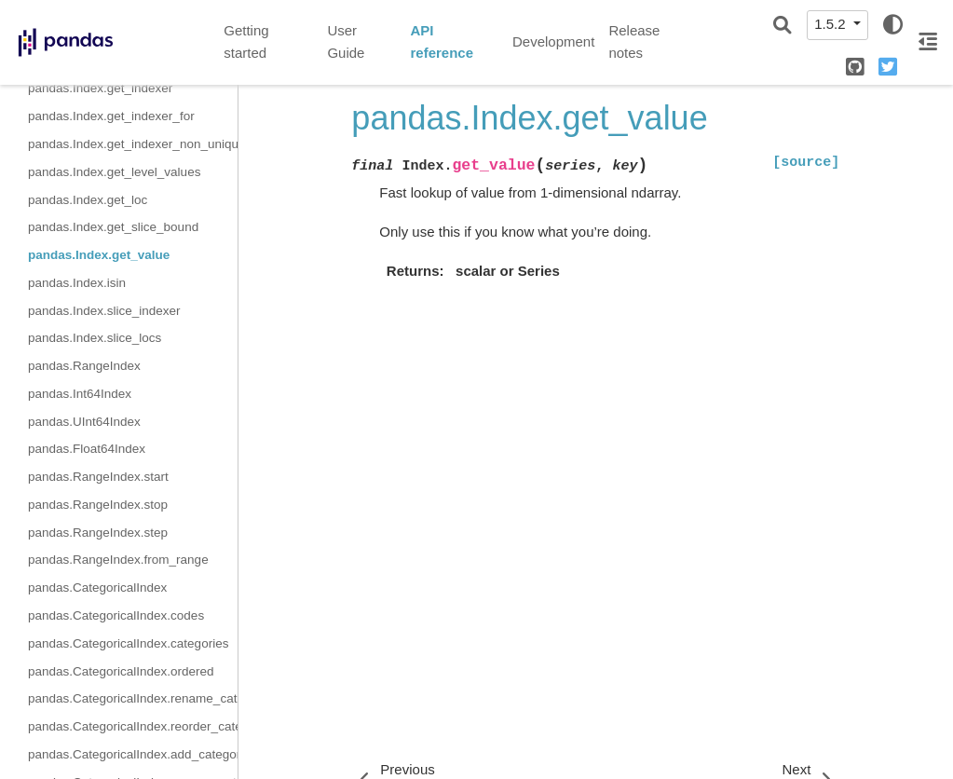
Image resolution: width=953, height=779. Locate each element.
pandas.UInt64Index (84, 422)
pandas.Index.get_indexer (100, 88)
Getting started (246, 42)
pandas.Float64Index (86, 449)
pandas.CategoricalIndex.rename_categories (133, 698)
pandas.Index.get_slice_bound (113, 227)
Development (553, 41)
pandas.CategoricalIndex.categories (128, 643)
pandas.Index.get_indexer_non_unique (133, 144)
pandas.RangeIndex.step (98, 533)
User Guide (345, 42)
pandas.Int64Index (79, 394)
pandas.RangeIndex (84, 366)
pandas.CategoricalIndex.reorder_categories (133, 726)
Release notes (634, 42)
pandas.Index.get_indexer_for (111, 116)
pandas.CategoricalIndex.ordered (121, 671)
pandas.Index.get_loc (87, 200)
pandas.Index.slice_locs (94, 338)
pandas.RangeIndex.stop (98, 505)
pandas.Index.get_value (99, 255)
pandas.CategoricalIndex (97, 587)
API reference (441, 42)
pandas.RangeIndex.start (98, 477)
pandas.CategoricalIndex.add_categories (133, 754)
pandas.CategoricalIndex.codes (116, 615)
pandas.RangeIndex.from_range (118, 560)
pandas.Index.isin (77, 283)
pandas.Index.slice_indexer (104, 311)
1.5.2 (832, 24)
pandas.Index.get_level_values (114, 172)
